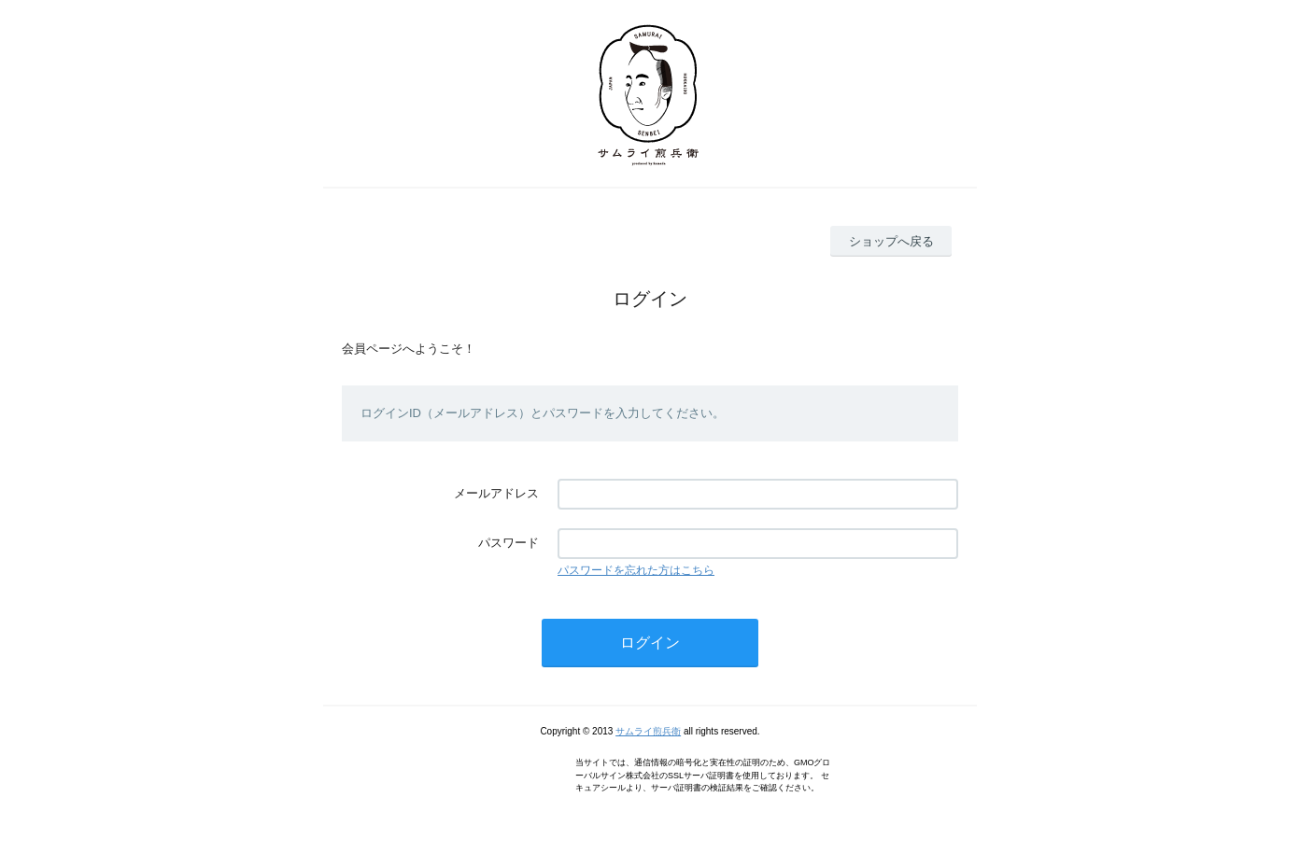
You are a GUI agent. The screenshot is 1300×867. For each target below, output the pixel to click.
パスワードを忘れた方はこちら (636, 570)
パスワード (508, 543)
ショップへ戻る (891, 241)
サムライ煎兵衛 (648, 731)
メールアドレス (496, 493)
